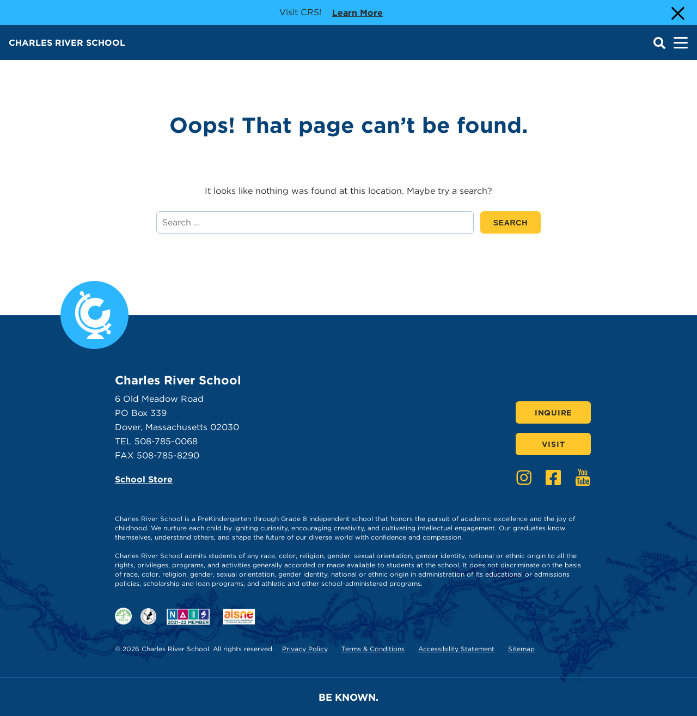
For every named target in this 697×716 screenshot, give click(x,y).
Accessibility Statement (456, 649)
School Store (144, 479)
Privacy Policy (305, 649)
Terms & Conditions (373, 649)
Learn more (357, 12)
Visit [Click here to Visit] (553, 444)
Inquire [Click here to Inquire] (553, 412)
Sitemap (521, 649)
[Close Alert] (677, 13)
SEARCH (517, 222)
